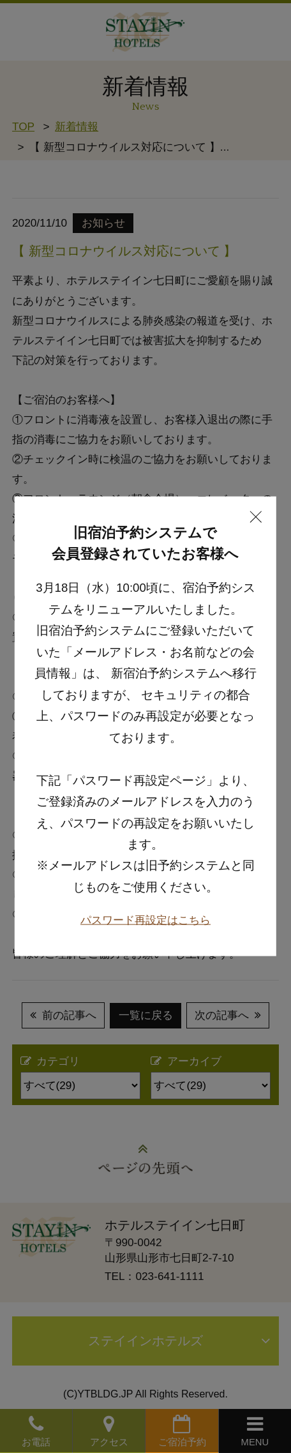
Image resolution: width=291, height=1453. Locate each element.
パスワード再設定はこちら (145, 890)
